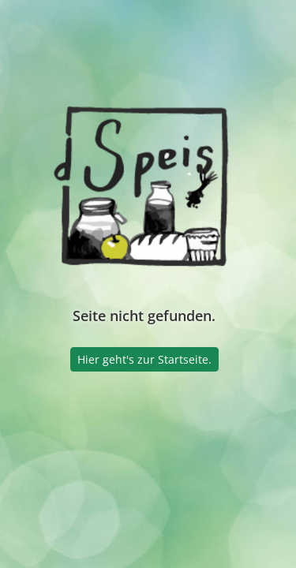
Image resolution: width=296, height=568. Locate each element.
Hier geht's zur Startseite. (144, 359)
